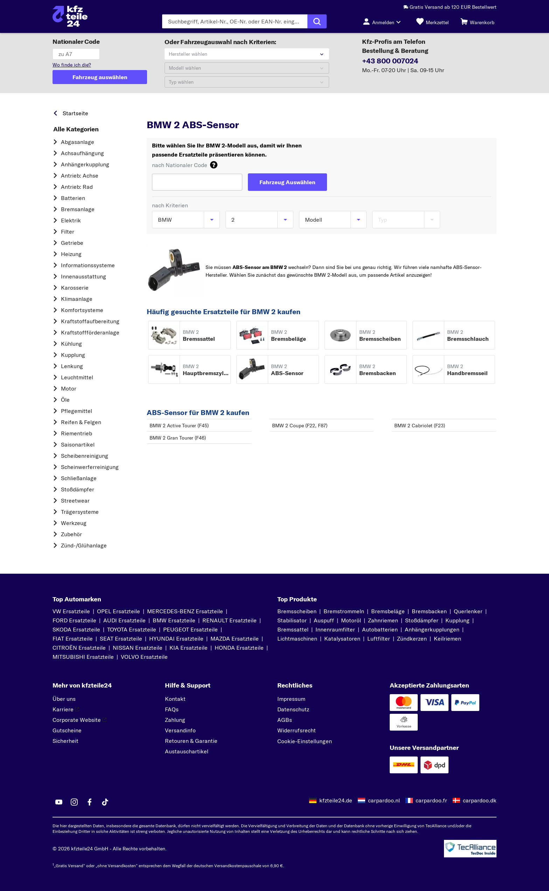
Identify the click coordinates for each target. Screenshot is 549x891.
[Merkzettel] (432, 21)
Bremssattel (292, 629)
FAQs (172, 709)
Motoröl (351, 620)
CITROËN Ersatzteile (79, 647)
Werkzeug (73, 522)
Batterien (73, 197)
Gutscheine (67, 730)
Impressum (291, 699)
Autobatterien (380, 629)
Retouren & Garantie (191, 741)
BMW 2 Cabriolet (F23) (419, 425)
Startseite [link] (75, 113)
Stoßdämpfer (77, 489)
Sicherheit (65, 741)
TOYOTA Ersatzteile (131, 629)
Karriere (66, 709)
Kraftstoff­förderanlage (90, 332)
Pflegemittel (76, 410)
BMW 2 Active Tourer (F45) (179, 425)
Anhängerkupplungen (432, 629)
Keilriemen (447, 638)
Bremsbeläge (388, 611)
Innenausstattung (83, 276)
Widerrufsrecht (296, 730)
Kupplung (73, 354)
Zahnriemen (383, 620)
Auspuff (324, 620)
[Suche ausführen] (317, 21)
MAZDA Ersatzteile (234, 638)
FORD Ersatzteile (74, 620)
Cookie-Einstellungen (304, 741)
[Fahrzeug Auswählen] (287, 182)
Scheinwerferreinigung (90, 466)
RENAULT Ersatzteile (229, 620)
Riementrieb (76, 433)
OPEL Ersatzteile (118, 611)
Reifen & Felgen (81, 422)
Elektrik (71, 220)
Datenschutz (293, 709)
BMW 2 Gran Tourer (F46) (178, 438)
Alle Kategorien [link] (76, 129)
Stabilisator (292, 620)
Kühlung (71, 343)
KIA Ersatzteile (188, 647)
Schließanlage (79, 478)
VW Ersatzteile (71, 611)
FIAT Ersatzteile (73, 638)
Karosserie (75, 287)
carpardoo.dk (479, 800)
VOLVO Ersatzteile (144, 657)
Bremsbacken (429, 611)
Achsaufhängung (82, 153)
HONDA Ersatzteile (239, 647)
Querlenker (468, 611)
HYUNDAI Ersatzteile (176, 638)
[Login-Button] (384, 21)
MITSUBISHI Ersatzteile (83, 657)
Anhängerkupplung (85, 164)
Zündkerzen (412, 638)
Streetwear (75, 500)
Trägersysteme (80, 511)
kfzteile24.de (335, 800)
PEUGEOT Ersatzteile (190, 629)
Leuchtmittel (77, 377)
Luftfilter (378, 638)
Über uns (64, 699)
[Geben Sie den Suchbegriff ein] (234, 21)
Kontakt (175, 699)
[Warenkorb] (477, 21)
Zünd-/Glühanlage (84, 545)
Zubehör (71, 534)
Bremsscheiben (297, 611)
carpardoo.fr (431, 800)
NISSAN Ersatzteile (137, 647)
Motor (68, 388)
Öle (65, 399)
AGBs (284, 720)
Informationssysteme (88, 265)
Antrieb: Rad (77, 186)
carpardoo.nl (384, 800)
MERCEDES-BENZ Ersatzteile (185, 611)
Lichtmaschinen (297, 638)
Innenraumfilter (335, 629)
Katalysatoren (342, 638)
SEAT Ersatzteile (121, 638)
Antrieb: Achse (79, 175)
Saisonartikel (78, 444)
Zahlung (175, 720)
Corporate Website (79, 720)
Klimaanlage (76, 298)
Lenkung (72, 365)
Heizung (71, 253)
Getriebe (72, 242)
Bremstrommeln (344, 611)
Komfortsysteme (82, 309)
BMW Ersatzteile (174, 620)
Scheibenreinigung (84, 455)
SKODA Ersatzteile (76, 629)
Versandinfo (180, 730)
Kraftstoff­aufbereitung (90, 321)
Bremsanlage (78, 209)
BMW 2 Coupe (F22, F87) (299, 425)
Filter (67, 231)
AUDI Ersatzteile (124, 620)
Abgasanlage (77, 141)
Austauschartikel (186, 751)
